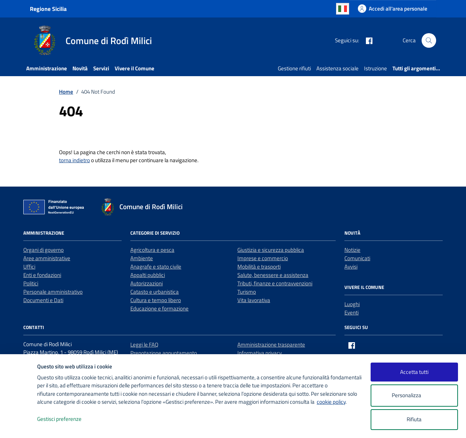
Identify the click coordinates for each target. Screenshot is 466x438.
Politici (30, 283)
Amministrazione (46, 68)
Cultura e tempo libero (155, 300)
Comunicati (357, 258)
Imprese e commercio (262, 258)
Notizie (352, 250)
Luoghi (352, 304)
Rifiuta (414, 419)
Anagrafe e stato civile (155, 266)
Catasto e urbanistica (154, 292)
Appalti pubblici (147, 275)
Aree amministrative (46, 258)
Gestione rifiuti (294, 68)
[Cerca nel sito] (429, 40)
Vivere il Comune (134, 68)
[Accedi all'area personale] (392, 8)
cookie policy (331, 402)
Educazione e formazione (159, 308)
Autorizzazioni (146, 283)
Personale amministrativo (53, 292)
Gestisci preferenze (67, 419)
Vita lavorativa (253, 300)
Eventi (351, 312)
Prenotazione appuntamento (163, 353)
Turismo (246, 292)
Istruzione (375, 68)
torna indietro (74, 160)
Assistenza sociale (337, 68)
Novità (80, 68)
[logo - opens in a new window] (19, 425)
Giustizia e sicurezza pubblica (270, 250)
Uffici (29, 266)
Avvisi (351, 266)
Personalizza (414, 395)
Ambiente (141, 258)
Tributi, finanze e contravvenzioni (274, 283)
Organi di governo (43, 250)
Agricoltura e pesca (152, 250)
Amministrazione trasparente (271, 344)
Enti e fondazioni (42, 275)
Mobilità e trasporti (259, 266)
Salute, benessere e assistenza (272, 275)
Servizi (101, 68)
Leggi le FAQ (144, 344)
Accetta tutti (414, 372)
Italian (342, 8)
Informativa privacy (259, 353)
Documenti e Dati (43, 300)
